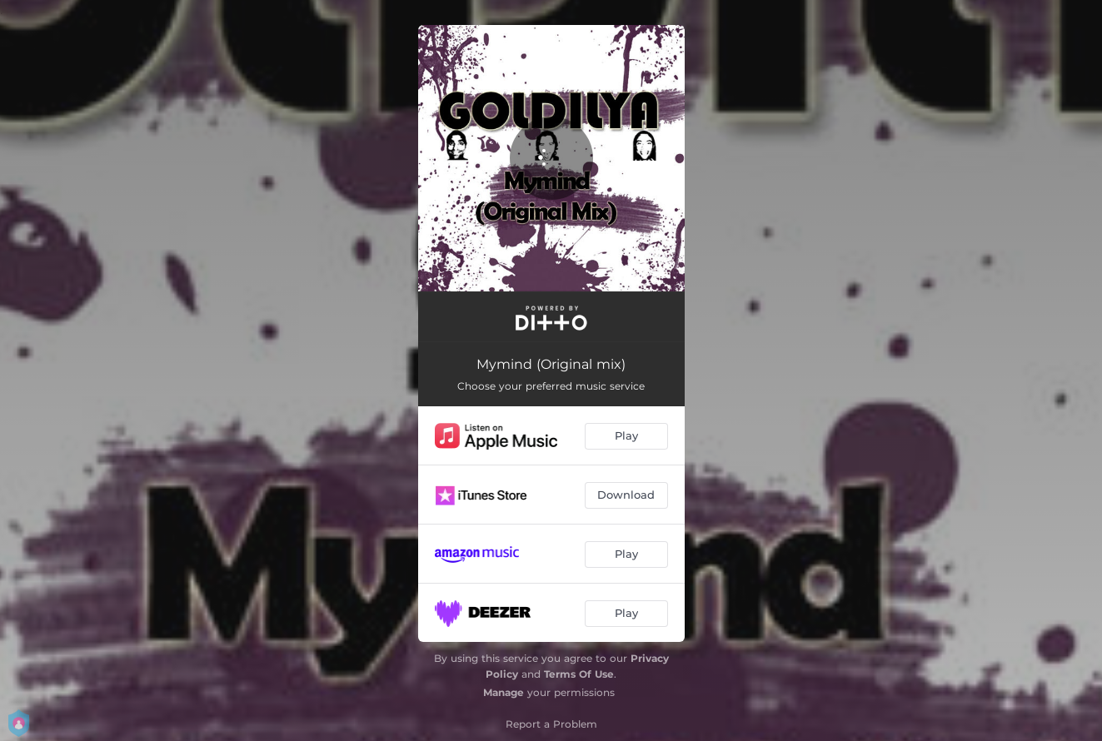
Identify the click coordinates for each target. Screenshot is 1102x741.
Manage (503, 692)
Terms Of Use (579, 674)
